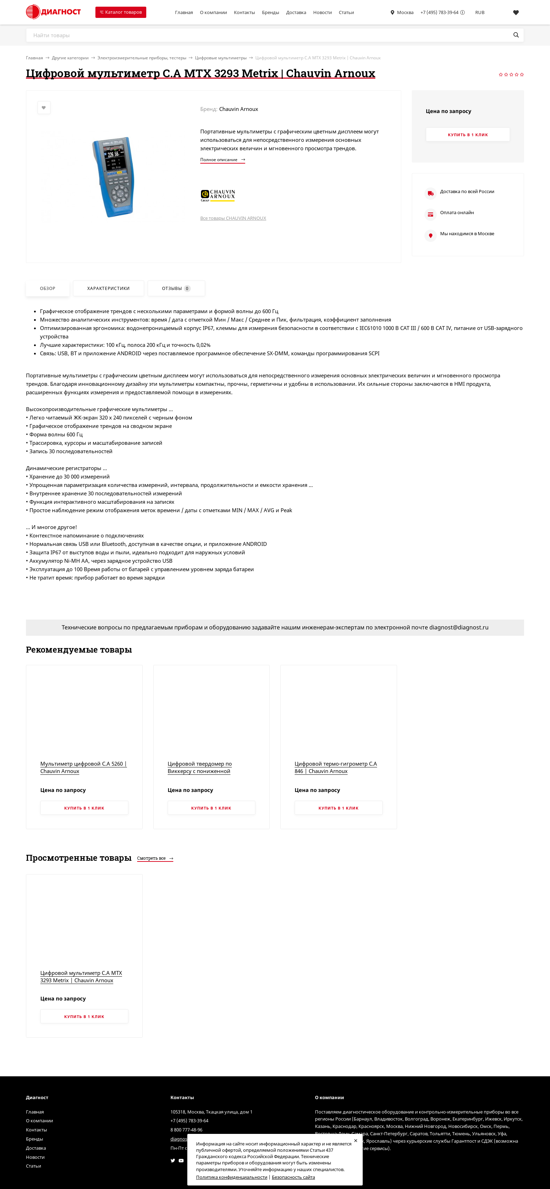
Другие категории (70, 58)
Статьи (346, 12)
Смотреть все (155, 858)
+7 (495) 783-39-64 (439, 12)
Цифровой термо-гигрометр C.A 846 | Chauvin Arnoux (336, 767)
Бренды (270, 12)
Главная (184, 12)
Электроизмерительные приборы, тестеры (142, 58)
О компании (213, 12)
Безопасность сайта (293, 1177)
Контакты (244, 12)
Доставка (296, 12)
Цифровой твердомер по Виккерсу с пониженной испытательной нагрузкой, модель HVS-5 (202, 774)
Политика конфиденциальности (231, 1177)
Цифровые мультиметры (221, 58)
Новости (322, 12)
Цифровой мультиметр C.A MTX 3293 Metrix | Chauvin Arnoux (81, 976)
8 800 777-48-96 (186, 1130)
